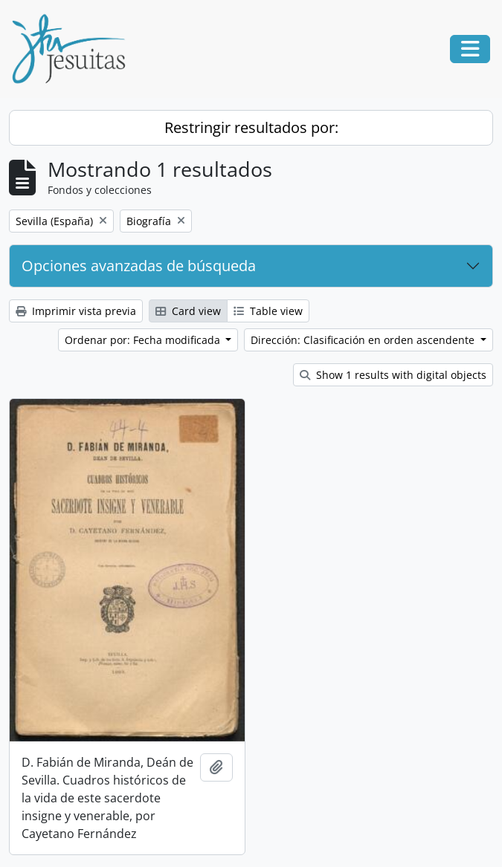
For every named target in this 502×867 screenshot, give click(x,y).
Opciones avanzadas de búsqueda (139, 266)
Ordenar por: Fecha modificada (144, 340)
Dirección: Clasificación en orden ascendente (364, 340)
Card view (188, 311)
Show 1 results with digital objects (393, 375)
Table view (268, 311)
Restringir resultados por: (251, 127)
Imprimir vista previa (76, 311)
